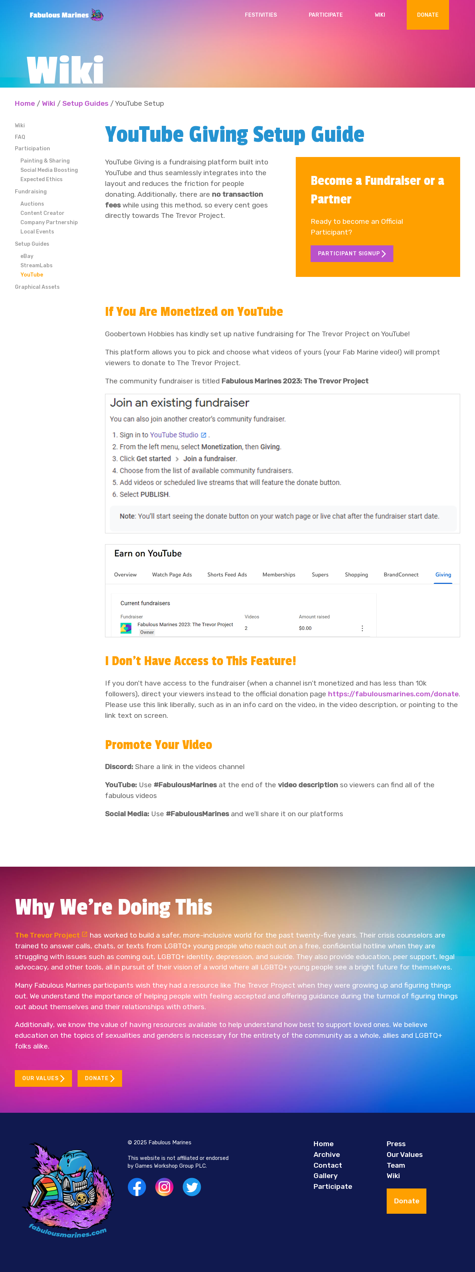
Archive (327, 1154)
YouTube (31, 275)
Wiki (380, 15)
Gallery (326, 1175)
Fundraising (31, 192)
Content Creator (42, 213)
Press (396, 1143)
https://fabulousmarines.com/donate (393, 694)
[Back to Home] (67, 15)
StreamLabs (36, 265)
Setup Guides (85, 103)
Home (25, 103)
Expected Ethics (41, 179)
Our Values (43, 1078)
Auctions (32, 204)
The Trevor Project (51, 935)
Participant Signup (352, 254)
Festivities (261, 15)
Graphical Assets (37, 287)
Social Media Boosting (49, 170)
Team (396, 1165)
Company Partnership (49, 222)
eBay (26, 256)
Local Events (37, 232)
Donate (428, 15)
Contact (328, 1165)
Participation (32, 148)
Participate (326, 15)
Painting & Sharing (45, 161)
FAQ (20, 137)
